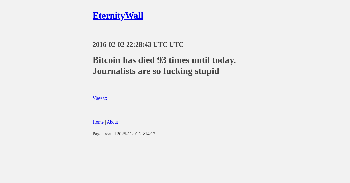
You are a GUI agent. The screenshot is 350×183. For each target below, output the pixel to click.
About (112, 122)
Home (98, 122)
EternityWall (118, 15)
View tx (100, 98)
